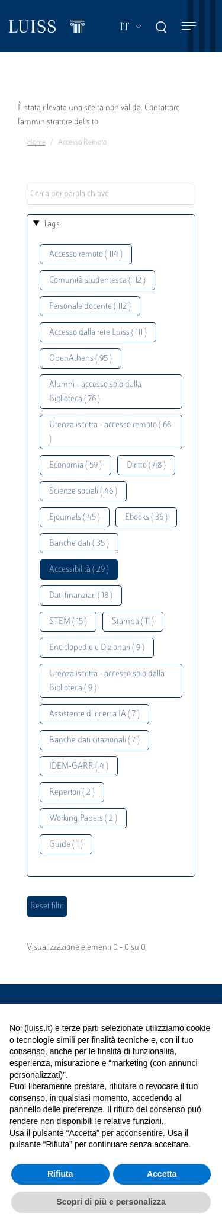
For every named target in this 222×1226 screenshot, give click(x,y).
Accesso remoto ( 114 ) (86, 254)
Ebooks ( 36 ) (146, 517)
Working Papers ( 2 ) (83, 818)
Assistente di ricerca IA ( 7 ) (94, 714)
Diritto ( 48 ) (146, 465)
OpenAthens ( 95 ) (80, 358)
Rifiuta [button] (60, 1174)
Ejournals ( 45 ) (74, 517)
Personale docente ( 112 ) (90, 306)
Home (36, 142)
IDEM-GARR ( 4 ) (78, 766)
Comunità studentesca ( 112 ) (97, 280)
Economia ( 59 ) (75, 465)
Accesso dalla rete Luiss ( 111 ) (98, 332)
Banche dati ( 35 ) (79, 543)
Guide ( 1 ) (66, 844)
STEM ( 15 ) (68, 621)
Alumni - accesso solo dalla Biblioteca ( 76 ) (95, 392)
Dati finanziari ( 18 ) (80, 595)
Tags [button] (51, 224)
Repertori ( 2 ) (72, 792)
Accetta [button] (162, 1174)
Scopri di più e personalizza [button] (110, 1201)
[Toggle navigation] (189, 26)
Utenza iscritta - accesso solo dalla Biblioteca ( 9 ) (107, 681)
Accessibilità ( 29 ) (79, 569)
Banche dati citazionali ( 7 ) (94, 740)
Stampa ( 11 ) (133, 621)
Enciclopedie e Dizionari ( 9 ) (96, 648)
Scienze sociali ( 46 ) (83, 491)
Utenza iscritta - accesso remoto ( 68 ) (110, 432)
